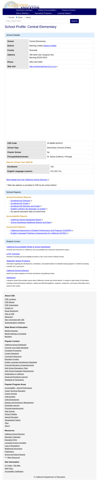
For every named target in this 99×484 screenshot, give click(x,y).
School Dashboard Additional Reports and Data (31, 222)
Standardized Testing (12, 420)
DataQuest (11, 278)
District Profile (50, 46)
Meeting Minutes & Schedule (15, 334)
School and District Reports (15, 454)
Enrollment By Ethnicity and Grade (25, 206)
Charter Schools (11, 394)
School (20, 17)
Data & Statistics (22, 13)
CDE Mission (9, 302)
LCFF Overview (13, 254)
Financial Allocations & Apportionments (19, 365)
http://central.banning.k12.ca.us (42, 66)
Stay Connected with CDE (14, 320)
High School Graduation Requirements (19, 371)
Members (8, 337)
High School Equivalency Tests (16, 368)
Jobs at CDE (9, 314)
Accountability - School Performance (18, 388)
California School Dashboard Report (26, 220)
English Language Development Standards (21, 362)
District (28, 17)
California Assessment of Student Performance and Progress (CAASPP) (41, 230)
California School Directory (17, 271)
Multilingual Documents (13, 449)
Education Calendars (12, 437)
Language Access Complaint (15, 443)
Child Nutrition (10, 397)
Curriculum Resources (13, 356)
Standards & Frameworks (14, 380)
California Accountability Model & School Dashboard (28, 247)
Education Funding (12, 359)
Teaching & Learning (24, 10)
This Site (11, 17)
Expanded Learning (12, 405)
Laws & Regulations (12, 446)
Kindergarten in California (14, 374)
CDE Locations (10, 299)
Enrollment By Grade (19, 203)
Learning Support (65, 13)
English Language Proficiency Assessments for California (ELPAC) (39, 233)
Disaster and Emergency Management (19, 403)
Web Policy (9, 468)
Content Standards (12, 353)
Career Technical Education (15, 391)
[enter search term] (37, 21)
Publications (9, 452)
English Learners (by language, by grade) (28, 209)
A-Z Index (8, 465)
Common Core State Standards (16, 348)
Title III (7, 426)
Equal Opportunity (11, 311)
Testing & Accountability (47, 10)
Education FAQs (11, 440)
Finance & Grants (69, 10)
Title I (7, 423)
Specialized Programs (43, 13)
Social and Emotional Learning (16, 377)
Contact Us (9, 308)
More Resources (14, 457)
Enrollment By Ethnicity (20, 201)
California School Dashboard (15, 345)
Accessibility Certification (14, 471)
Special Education (11, 417)
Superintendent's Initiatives (15, 323)
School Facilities (11, 414)
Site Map (17, 465)
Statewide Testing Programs (18, 261)
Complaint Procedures (13, 350)
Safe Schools (10, 411)
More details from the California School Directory (26, 180)
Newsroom (9, 317)
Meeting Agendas (11, 331)
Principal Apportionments (14, 408)
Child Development (12, 400)
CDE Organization (11, 305)
